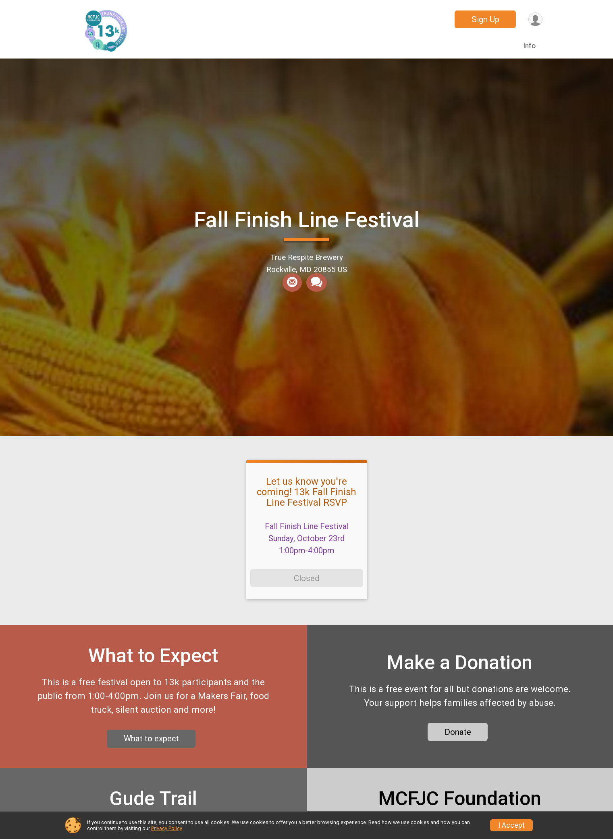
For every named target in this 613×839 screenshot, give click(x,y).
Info (529, 46)
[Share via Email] (292, 283)
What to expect (151, 742)
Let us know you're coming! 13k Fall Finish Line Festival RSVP (306, 492)
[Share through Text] (316, 283)
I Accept (511, 825)
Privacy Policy (166, 828)
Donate (458, 735)
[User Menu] (535, 19)
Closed (306, 578)
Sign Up (485, 19)
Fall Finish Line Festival (307, 219)
